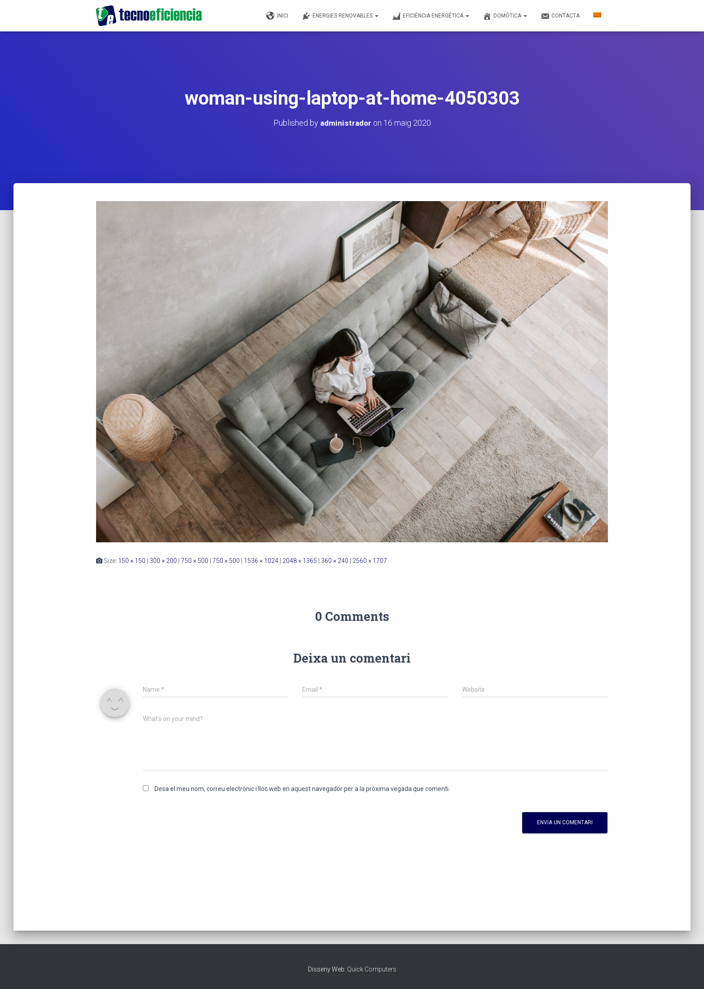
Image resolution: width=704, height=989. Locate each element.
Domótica (505, 16)
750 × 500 (194, 560)
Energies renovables (340, 16)
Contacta (560, 16)
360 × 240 (334, 560)
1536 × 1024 (261, 560)
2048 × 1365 (299, 560)
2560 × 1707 (369, 560)
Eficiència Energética (430, 16)
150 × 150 (131, 560)
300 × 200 (163, 560)
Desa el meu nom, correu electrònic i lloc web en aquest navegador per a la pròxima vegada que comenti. (302, 788)
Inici (277, 16)
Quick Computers (371, 969)
